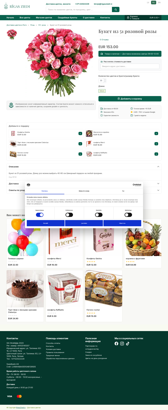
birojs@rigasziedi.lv (103, 4)
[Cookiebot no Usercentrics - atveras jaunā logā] (129, 185)
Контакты (105, 17)
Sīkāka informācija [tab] (84, 191)
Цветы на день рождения (96, 358)
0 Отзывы (104, 39)
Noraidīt (45, 223)
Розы (32, 25)
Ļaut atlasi (84, 223)
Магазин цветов (44, 17)
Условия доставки (53, 349)
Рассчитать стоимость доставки (116, 62)
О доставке (88, 17)
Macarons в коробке (101, 132)
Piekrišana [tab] (45, 191)
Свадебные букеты (67, 17)
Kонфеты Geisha (23, 132)
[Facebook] (116, 344)
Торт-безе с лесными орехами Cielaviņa (32, 142)
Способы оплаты (53, 343)
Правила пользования (55, 352)
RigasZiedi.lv (21, 408)
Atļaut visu (122, 223)
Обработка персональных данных (60, 358)
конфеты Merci (99, 142)
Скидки (88, 352)
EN (159, 2)
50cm (102, 91)
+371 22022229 (82, 4)
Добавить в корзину (131, 98)
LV (148, 2)
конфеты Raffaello (100, 153)
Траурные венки (53, 355)
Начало (10, 17)
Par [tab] (123, 191)
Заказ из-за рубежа (93, 355)
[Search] (115, 9)
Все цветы (25, 17)
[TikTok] (128, 344)
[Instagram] (122, 344)
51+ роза (42, 25)
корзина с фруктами (135, 258)
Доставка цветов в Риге (17, 25)
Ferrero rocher (22, 153)
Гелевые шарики (15, 258)
